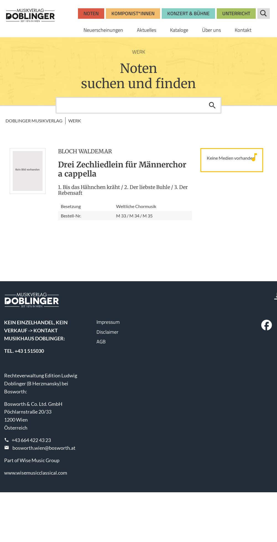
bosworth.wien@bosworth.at (43, 448)
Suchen (212, 105)
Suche (263, 13)
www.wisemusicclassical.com (35, 473)
